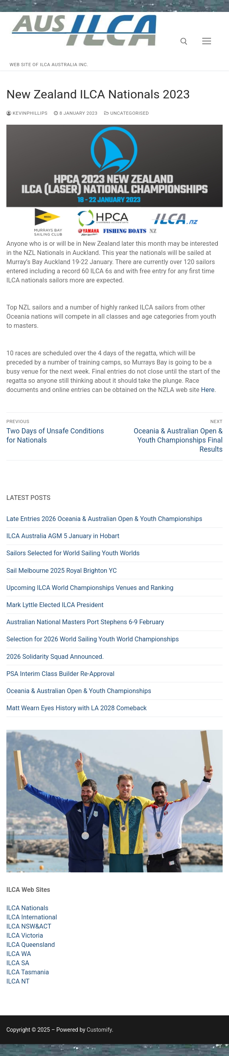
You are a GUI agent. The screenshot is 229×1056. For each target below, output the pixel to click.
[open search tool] (184, 41)
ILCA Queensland (30, 944)
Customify (99, 1030)
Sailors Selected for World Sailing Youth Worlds (73, 553)
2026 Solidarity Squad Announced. (55, 656)
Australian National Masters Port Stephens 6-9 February (85, 622)
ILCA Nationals (27, 908)
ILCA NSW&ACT (28, 926)
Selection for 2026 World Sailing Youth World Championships (93, 639)
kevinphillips (26, 113)
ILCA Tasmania (27, 972)
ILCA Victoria (24, 935)
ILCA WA (18, 954)
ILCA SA (17, 963)
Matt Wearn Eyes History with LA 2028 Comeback (76, 708)
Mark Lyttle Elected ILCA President (55, 605)
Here (208, 390)
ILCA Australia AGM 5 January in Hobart (62, 536)
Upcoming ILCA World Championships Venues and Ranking (90, 588)
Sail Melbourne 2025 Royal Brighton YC (61, 570)
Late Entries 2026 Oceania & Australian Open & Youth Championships (104, 519)
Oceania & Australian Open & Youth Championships (78, 691)
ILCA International (31, 917)
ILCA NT (18, 981)
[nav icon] (206, 41)
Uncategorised (126, 113)
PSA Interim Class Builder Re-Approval (60, 674)
